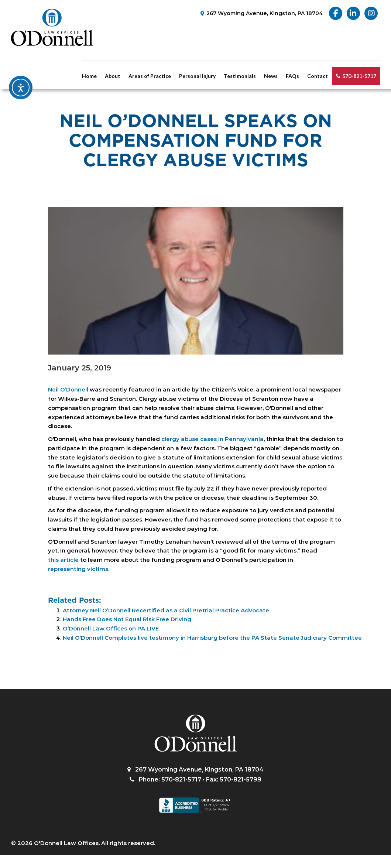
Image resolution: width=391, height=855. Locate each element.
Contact (317, 76)
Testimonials (240, 76)
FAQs (292, 76)
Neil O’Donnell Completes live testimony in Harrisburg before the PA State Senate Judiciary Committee (212, 637)
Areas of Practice (149, 76)
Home (89, 76)
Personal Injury (197, 76)
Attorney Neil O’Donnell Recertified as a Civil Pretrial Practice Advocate (166, 610)
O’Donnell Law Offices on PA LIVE (111, 628)
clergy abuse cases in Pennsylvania (212, 438)
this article (63, 559)
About (112, 76)
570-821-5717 (359, 76)
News (271, 76)
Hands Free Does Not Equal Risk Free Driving (127, 619)
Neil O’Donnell (68, 389)
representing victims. (78, 568)
